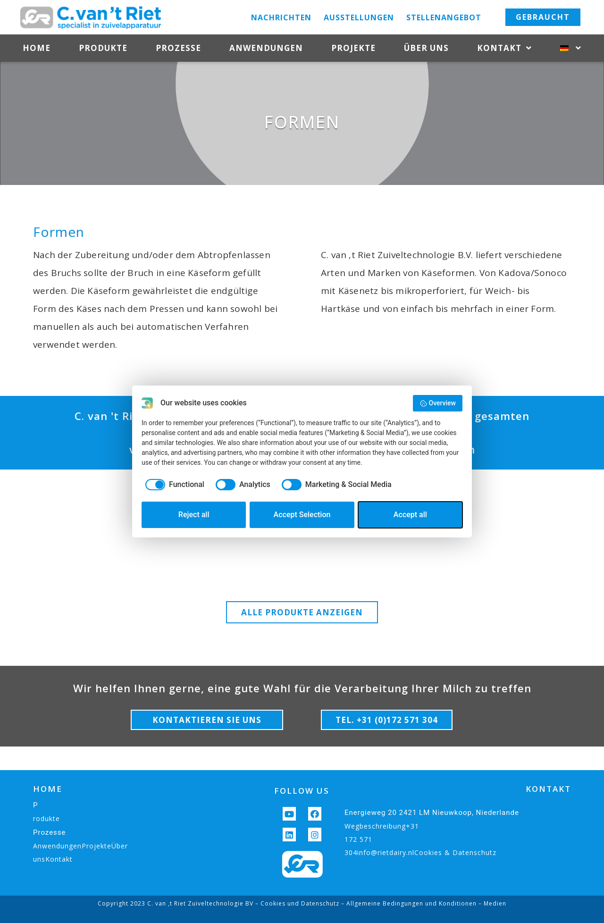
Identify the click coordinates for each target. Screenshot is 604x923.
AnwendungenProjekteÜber (80, 845)
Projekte (353, 47)
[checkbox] (173, 484)
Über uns (426, 47)
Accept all (410, 514)
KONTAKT (548, 788)
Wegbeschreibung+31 (381, 826)
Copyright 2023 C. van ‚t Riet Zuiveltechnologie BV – (179, 903)
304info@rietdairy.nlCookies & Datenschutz (420, 852)
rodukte (46, 818)
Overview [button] (437, 403)
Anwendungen (266, 47)
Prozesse (178, 47)
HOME (47, 788)
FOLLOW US (301, 790)
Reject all (194, 514)
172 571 (358, 839)
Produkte (103, 47)
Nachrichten (281, 17)
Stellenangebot (443, 17)
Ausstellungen (359, 17)
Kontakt (504, 48)
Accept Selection (302, 514)
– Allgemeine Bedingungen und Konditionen (408, 903)
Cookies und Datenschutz (299, 903)
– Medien (491, 903)
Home (36, 47)
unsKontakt (53, 859)
